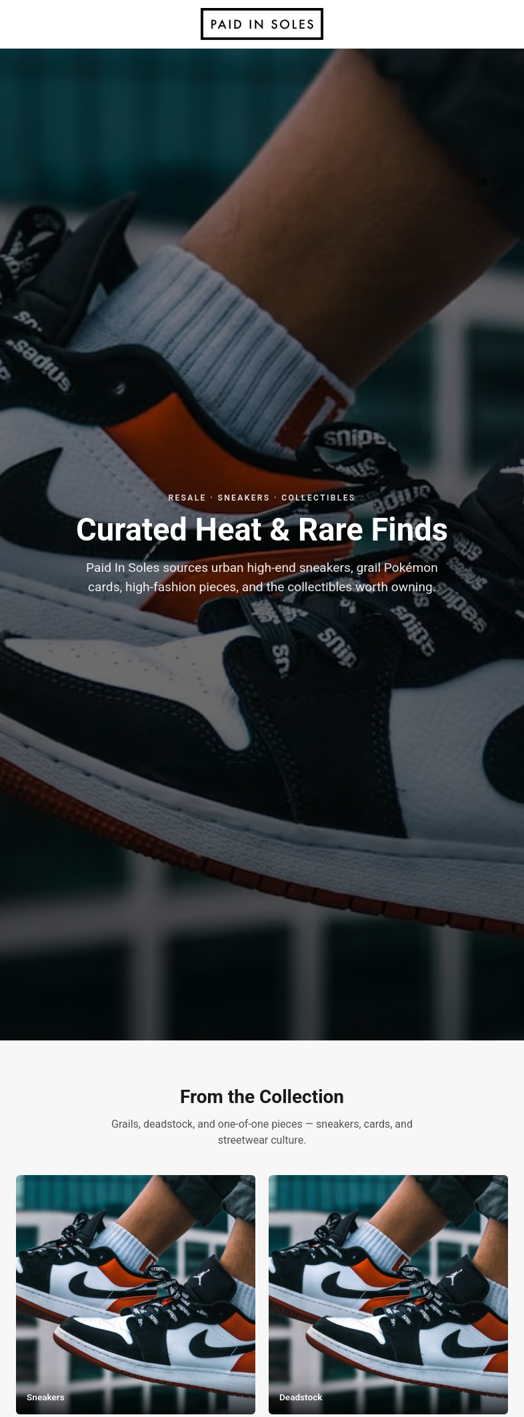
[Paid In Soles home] (262, 24)
